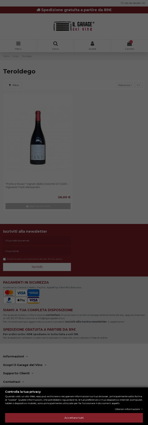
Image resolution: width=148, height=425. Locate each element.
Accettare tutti (74, 417)
